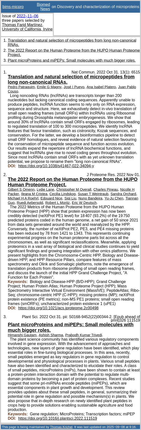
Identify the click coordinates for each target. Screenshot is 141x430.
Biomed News (43, 6)
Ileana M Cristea (34, 194)
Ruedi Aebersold (30, 203)
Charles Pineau (106, 189)
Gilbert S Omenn (21, 189)
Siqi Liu (70, 198)
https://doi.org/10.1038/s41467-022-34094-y (56, 166)
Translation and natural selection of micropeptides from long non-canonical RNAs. (71, 79)
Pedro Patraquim (21, 87)
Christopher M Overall (73, 189)
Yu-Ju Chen (113, 198)
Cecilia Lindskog (62, 194)
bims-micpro (13, 7)
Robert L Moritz (57, 203)
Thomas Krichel (61, 427)
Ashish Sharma (51, 335)
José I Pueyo (74, 87)
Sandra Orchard (123, 194)
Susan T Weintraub (93, 194)
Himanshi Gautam (22, 335)
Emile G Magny (49, 87)
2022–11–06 (27, 16)
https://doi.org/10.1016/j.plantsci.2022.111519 (57, 418)
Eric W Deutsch (84, 203)
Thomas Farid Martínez (22, 25)
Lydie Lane (45, 189)
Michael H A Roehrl (23, 198)
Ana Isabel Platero (101, 87)
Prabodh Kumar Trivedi (83, 335)
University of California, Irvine (27, 29)
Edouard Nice (51, 198)
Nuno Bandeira (90, 198)
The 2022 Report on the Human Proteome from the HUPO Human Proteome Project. (73, 182)
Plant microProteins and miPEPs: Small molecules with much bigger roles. (72, 60)
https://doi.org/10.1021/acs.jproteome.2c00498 (58, 308)
